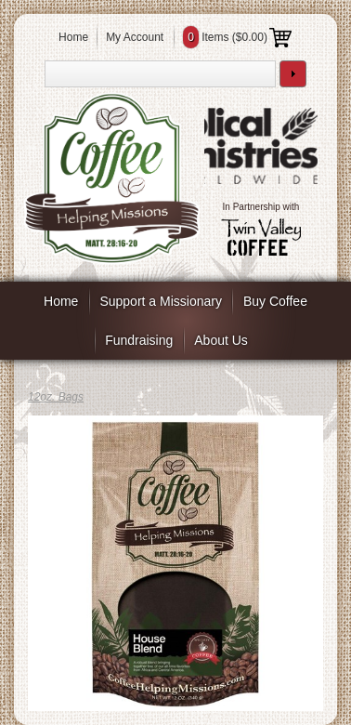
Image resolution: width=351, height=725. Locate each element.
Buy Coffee (275, 301)
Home (73, 37)
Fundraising (139, 340)
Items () (237, 37)
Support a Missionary (160, 301)
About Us (221, 340)
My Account (134, 37)
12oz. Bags (56, 396)
